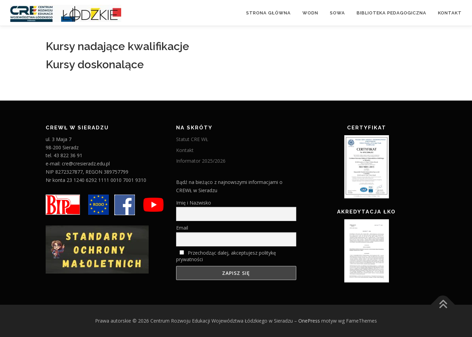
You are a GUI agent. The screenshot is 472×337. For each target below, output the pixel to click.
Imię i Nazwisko (193, 202)
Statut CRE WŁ (192, 139)
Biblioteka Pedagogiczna (391, 12)
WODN (310, 12)
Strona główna (268, 12)
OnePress (309, 320)
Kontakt (450, 12)
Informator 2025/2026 (201, 161)
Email (182, 227)
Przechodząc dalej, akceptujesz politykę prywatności (226, 256)
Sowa (337, 12)
